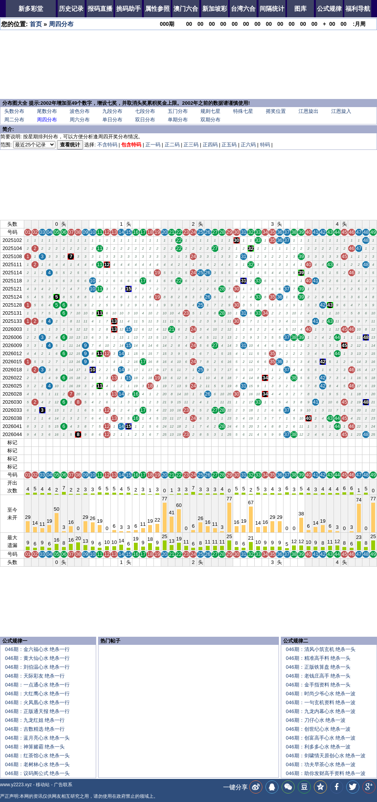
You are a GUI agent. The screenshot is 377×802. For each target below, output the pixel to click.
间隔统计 (272, 8)
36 (279, 442)
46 (351, 442)
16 (135, 442)
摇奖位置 (276, 111)
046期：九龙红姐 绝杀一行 (35, 720)
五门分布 (178, 111)
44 (337, 442)
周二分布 (14, 119)
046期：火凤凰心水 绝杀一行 (37, 702)
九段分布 (112, 111)
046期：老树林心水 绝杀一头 (37, 764)
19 (157, 442)
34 (265, 442)
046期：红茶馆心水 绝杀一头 (37, 755)
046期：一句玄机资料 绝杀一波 (320, 702)
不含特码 (107, 145)
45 (344, 442)
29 (229, 442)
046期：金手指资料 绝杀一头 (318, 685)
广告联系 (63, 784)
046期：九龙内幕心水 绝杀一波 (320, 711)
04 (49, 442)
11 (99, 442)
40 (308, 442)
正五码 (229, 145)
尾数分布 (47, 111)
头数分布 (14, 111)
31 (243, 442)
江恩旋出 (309, 111)
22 (179, 442)
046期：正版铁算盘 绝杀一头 (318, 667)
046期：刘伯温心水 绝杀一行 (37, 667)
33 (258, 442)
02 (35, 442)
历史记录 (71, 8)
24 (193, 442)
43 (330, 442)
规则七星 (210, 111)
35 (272, 442)
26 (207, 442)
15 (128, 442)
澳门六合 (185, 8)
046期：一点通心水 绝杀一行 (37, 685)
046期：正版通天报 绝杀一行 (37, 711)
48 (366, 442)
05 (56, 442)
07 (70, 442)
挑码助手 (128, 8)
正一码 (152, 145)
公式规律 (329, 8)
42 (322, 442)
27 (214, 442)
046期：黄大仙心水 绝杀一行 (37, 658)
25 (200, 442)
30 (236, 442)
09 (85, 442)
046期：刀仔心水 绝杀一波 (315, 720)
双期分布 (210, 119)
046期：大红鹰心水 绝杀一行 (37, 693)
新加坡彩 (214, 8)
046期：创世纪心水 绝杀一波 (318, 729)
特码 (265, 145)
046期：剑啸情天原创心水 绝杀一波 (325, 755)
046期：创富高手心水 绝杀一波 (320, 738)
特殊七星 (243, 111)
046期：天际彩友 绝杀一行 (35, 676)
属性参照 (157, 8)
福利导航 (357, 8)
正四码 (210, 145)
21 (171, 442)
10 (92, 442)
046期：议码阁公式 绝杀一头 (37, 773)
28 (222, 442)
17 (142, 442)
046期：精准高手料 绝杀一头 (318, 658)
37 (286, 442)
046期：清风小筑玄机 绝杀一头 (320, 649)
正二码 (172, 145)
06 (64, 442)
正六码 (248, 145)
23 (186, 442)
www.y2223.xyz (16, 784)
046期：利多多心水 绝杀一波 (318, 747)
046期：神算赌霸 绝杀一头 (35, 747)
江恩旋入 (341, 111)
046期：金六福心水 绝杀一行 (37, 649)
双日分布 (145, 119)
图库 (300, 8)
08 (78, 442)
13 (114, 442)
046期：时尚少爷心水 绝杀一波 (320, 693)
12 (107, 442)
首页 (36, 24)
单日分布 (112, 119)
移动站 (43, 784)
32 (251, 442)
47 (358, 442)
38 (294, 442)
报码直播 (100, 8)
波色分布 (80, 111)
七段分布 (145, 111)
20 (164, 442)
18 (150, 442)
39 (301, 442)
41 (315, 442)
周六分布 (80, 119)
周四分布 (61, 24)
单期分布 (178, 119)
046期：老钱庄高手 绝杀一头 (318, 676)
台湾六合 (243, 8)
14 (121, 442)
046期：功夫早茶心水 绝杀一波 (320, 764)
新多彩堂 (30, 8)
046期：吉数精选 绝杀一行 (35, 729)
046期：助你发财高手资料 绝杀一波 (325, 773)
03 (42, 442)
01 (27, 442)
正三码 (191, 145)
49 (373, 442)
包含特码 (131, 145)
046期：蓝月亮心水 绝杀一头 (37, 738)
